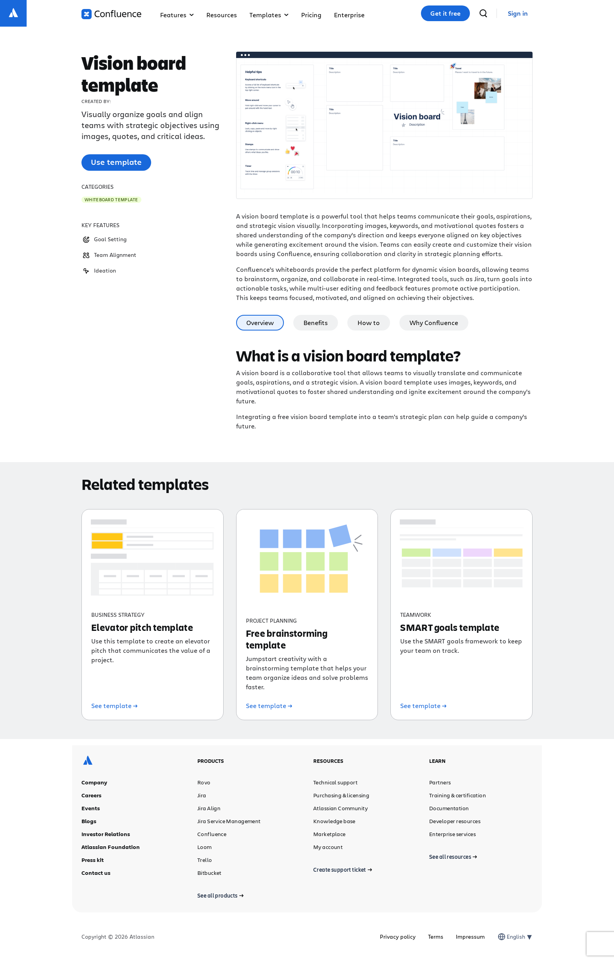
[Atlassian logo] (13, 13)
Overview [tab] (260, 322)
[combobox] (507, 936)
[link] (518, 13)
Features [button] (177, 15)
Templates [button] (269, 15)
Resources (221, 15)
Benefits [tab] (315, 322)
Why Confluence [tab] (434, 322)
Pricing (311, 15)
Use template (116, 162)
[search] (483, 13)
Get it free (445, 13)
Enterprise (349, 15)
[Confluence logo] (111, 14)
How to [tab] (369, 322)
